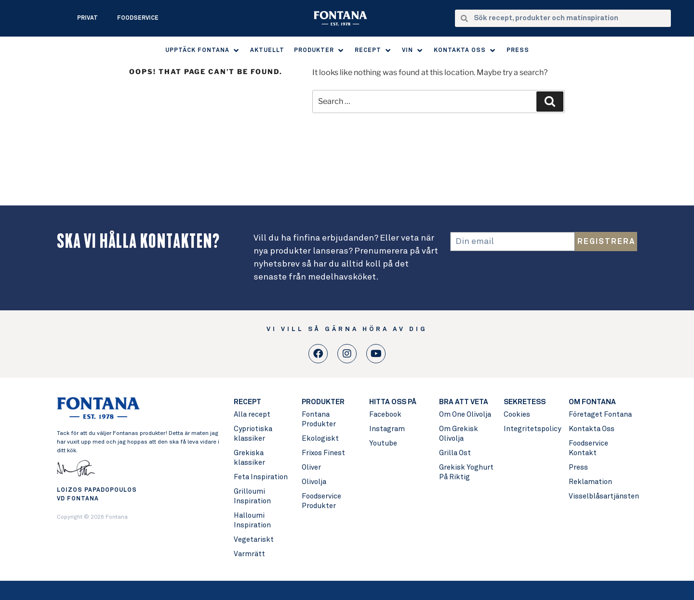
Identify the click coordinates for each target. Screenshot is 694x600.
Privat (87, 18)
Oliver (311, 467)
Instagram (387, 429)
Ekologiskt (320, 438)
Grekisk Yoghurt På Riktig (466, 472)
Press (578, 467)
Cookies (517, 414)
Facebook (385, 414)
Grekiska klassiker (249, 457)
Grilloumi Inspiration (252, 496)
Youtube (383, 443)
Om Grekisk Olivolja (458, 433)
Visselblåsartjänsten (603, 496)
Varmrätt (249, 554)
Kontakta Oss (591, 429)
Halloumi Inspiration (252, 520)
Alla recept (252, 414)
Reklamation (590, 481)
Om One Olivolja (465, 414)
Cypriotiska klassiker (253, 433)
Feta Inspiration (261, 477)
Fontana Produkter (319, 419)
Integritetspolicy (532, 429)
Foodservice (138, 18)
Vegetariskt (254, 539)
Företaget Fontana (600, 414)
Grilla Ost (455, 453)
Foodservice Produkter (321, 501)
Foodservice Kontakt (588, 448)
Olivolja (314, 481)
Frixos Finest (323, 453)
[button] (202, 50)
